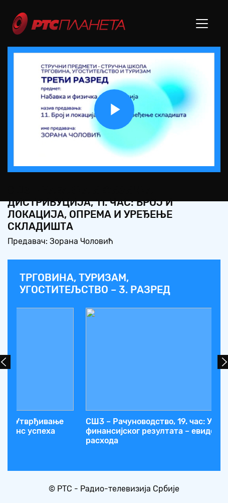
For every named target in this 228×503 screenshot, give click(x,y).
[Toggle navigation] (202, 24)
